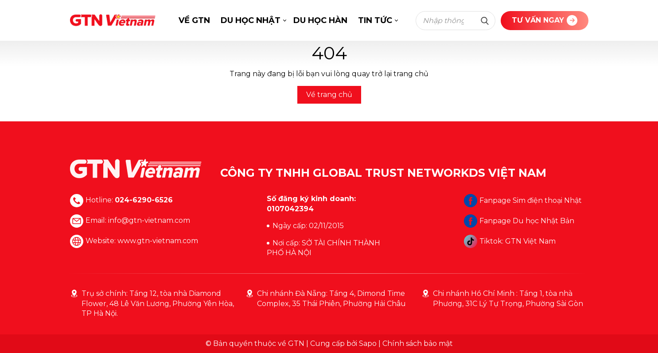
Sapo (368, 343)
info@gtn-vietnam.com (149, 221)
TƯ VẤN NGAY (544, 20)
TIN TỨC (375, 20)
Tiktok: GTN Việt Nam (510, 241)
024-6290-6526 (144, 200)
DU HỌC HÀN (320, 20)
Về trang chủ (329, 94)
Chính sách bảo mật (417, 343)
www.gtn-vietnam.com (157, 241)
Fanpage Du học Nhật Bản (519, 221)
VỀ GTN (194, 20)
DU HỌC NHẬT (250, 20)
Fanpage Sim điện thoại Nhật (523, 200)
